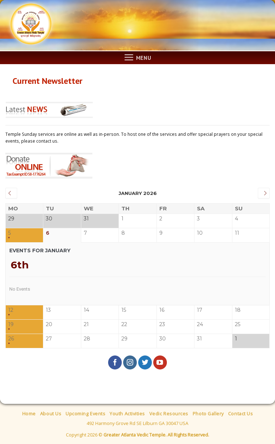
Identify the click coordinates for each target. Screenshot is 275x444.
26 (11, 339)
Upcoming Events (85, 413)
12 (10, 310)
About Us (50, 413)
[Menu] (137, 57)
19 (11, 324)
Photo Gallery (208, 413)
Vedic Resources (168, 413)
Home (29, 413)
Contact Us (240, 413)
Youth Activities (127, 413)
